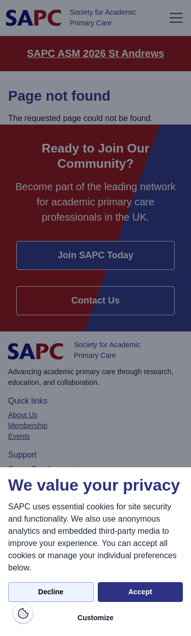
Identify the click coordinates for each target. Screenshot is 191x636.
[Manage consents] (23, 613)
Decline (51, 592)
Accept (140, 592)
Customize (95, 618)
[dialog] (95, 551)
